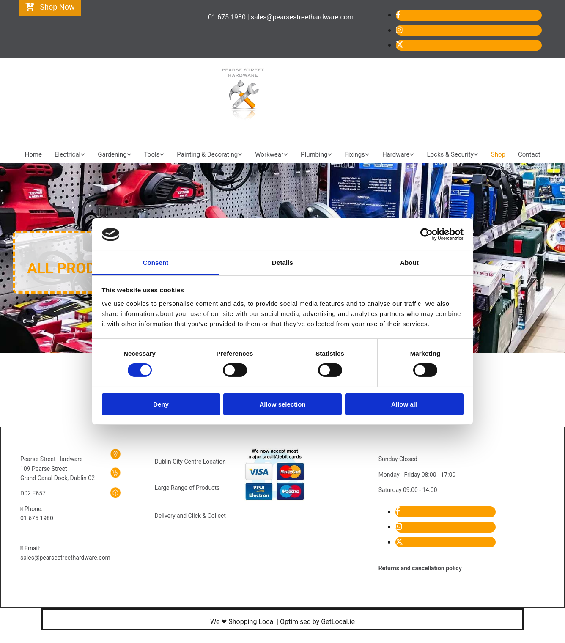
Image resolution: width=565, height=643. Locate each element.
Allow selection (282, 404)
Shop (498, 154)
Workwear (269, 154)
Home (33, 154)
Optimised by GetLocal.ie (317, 622)
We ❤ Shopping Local (242, 622)
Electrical (67, 154)
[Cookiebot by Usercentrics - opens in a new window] (426, 234)
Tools (152, 154)
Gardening (112, 154)
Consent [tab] (156, 262)
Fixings (355, 154)
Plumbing (314, 154)
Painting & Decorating (207, 154)
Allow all (404, 404)
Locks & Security (450, 154)
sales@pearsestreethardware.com (65, 557)
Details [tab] (282, 262)
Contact (529, 154)
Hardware (396, 154)
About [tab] (409, 262)
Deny (161, 404)
